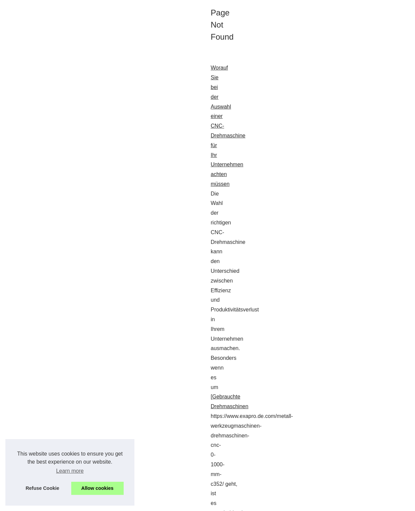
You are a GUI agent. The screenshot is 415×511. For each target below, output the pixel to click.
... (78, 237)
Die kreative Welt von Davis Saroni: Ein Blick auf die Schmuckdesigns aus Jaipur (105, 267)
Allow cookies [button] (97, 488)
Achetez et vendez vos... (343, 207)
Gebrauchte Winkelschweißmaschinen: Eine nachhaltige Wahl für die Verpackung (106, 361)
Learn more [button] (70, 471)
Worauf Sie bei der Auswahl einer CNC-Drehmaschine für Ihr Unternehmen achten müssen (117, 188)
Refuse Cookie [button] (42, 488)
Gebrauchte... (331, 238)
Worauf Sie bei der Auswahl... (348, 177)
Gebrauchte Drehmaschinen (184, 208)
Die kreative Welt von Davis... (348, 192)
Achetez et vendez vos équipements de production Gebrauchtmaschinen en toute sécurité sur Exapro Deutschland (146, 440)
